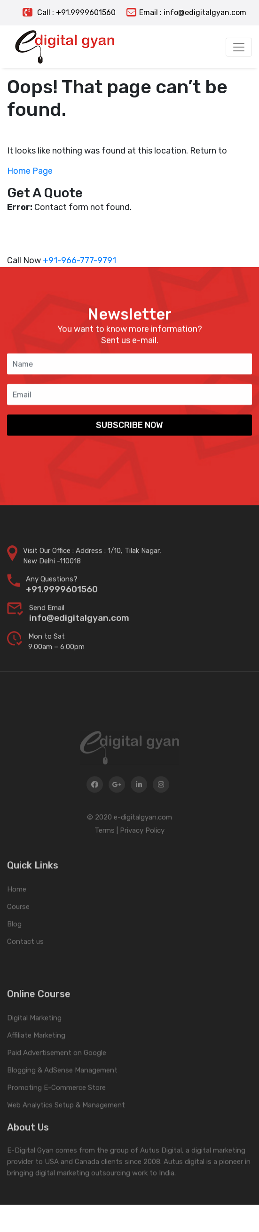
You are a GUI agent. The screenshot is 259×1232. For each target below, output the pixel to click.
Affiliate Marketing (36, 1065)
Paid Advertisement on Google (56, 1082)
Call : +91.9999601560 (69, 12)
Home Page (30, 171)
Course (18, 929)
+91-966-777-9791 (79, 260)
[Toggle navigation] (239, 47)
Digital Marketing (34, 1048)
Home (16, 912)
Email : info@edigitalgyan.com (186, 12)
